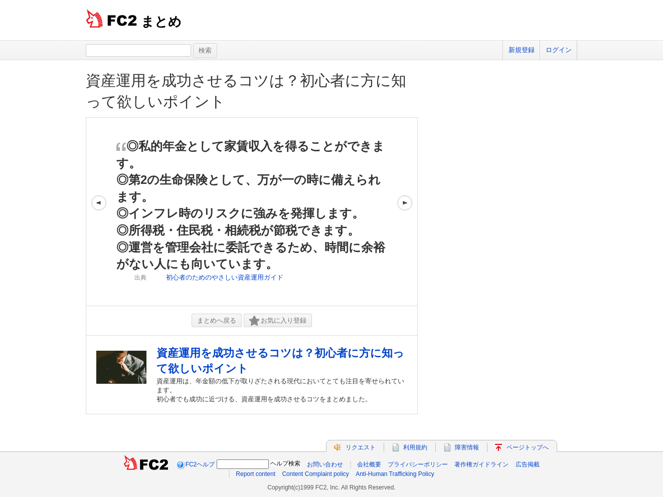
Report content (255, 473)
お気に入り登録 (277, 321)
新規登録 (522, 50)
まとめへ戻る (216, 320)
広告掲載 (528, 464)
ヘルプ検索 (285, 463)
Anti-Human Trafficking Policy (395, 473)
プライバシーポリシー (418, 464)
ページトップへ (528, 447)
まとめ (161, 21)
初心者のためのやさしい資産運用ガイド (224, 277)
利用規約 (415, 447)
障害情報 (467, 447)
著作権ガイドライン (481, 464)
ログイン (559, 50)
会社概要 (369, 464)
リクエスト (361, 447)
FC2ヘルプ (200, 464)
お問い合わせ (325, 464)
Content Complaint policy (315, 473)
